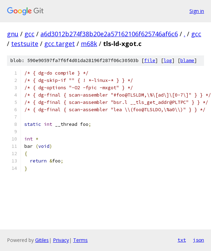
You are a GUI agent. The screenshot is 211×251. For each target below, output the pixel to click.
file (149, 60)
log (168, 60)
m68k (89, 43)
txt (182, 240)
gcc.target (59, 43)
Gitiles (42, 240)
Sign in (196, 11)
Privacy (61, 240)
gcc (29, 34)
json (198, 240)
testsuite (24, 43)
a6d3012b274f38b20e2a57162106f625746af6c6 (109, 34)
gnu (12, 34)
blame (187, 60)
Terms (80, 240)
